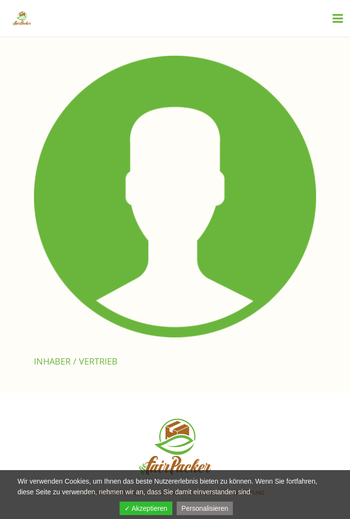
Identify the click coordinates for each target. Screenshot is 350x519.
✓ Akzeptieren (145, 508)
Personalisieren (205, 508)
